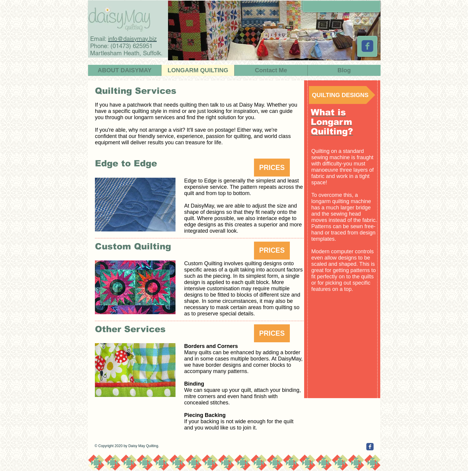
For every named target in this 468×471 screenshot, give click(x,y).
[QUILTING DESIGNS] (342, 95)
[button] (272, 168)
